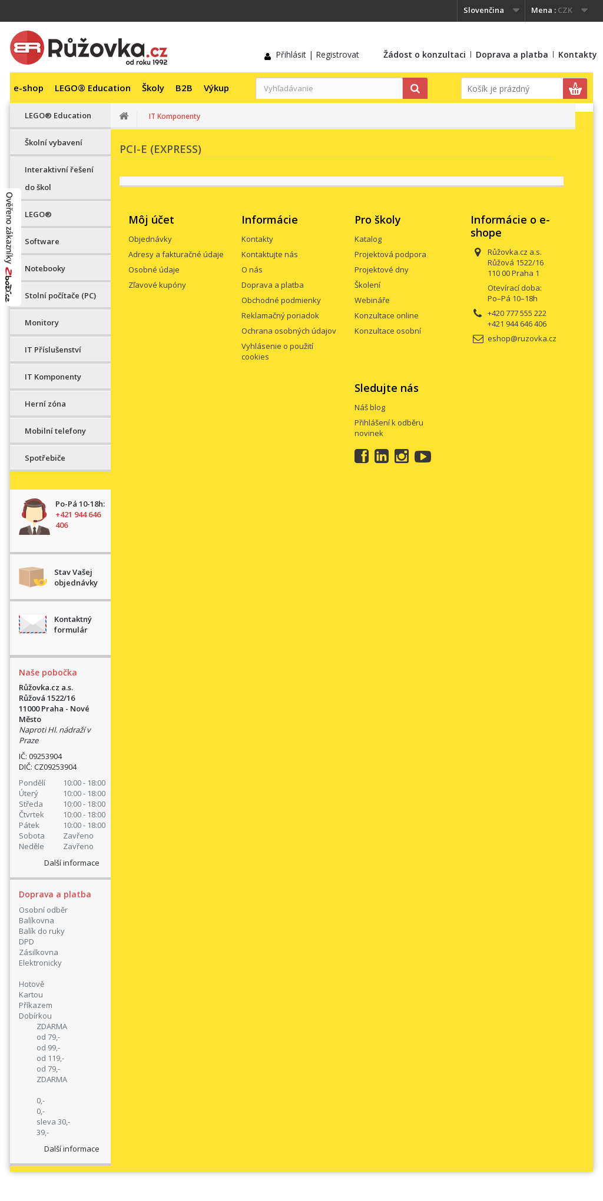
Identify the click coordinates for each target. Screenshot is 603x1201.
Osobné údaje (154, 269)
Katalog (368, 239)
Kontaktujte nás (269, 254)
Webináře (372, 300)
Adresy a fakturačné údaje (176, 254)
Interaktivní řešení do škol (59, 178)
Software (42, 241)
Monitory (42, 322)
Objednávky (150, 239)
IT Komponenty (53, 376)
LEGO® (38, 214)
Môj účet (151, 219)
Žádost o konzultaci (424, 54)
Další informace (72, 862)
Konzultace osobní (387, 330)
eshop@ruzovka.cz (522, 338)
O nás (252, 269)
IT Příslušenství (53, 349)
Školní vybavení (53, 142)
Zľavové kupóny (157, 285)
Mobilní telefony (55, 430)
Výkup (216, 88)
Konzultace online (386, 315)
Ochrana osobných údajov (288, 330)
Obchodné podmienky (281, 300)
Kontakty (577, 54)
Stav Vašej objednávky (76, 577)
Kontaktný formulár (73, 624)
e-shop (29, 88)
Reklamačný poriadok (280, 315)
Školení (367, 285)
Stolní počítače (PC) (60, 295)
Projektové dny (381, 269)
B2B (184, 88)
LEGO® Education (93, 88)
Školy (153, 88)
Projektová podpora (390, 254)
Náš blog (369, 407)
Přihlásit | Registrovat (317, 54)
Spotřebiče (45, 458)
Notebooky (45, 268)
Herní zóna (45, 403)
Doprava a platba (512, 54)
